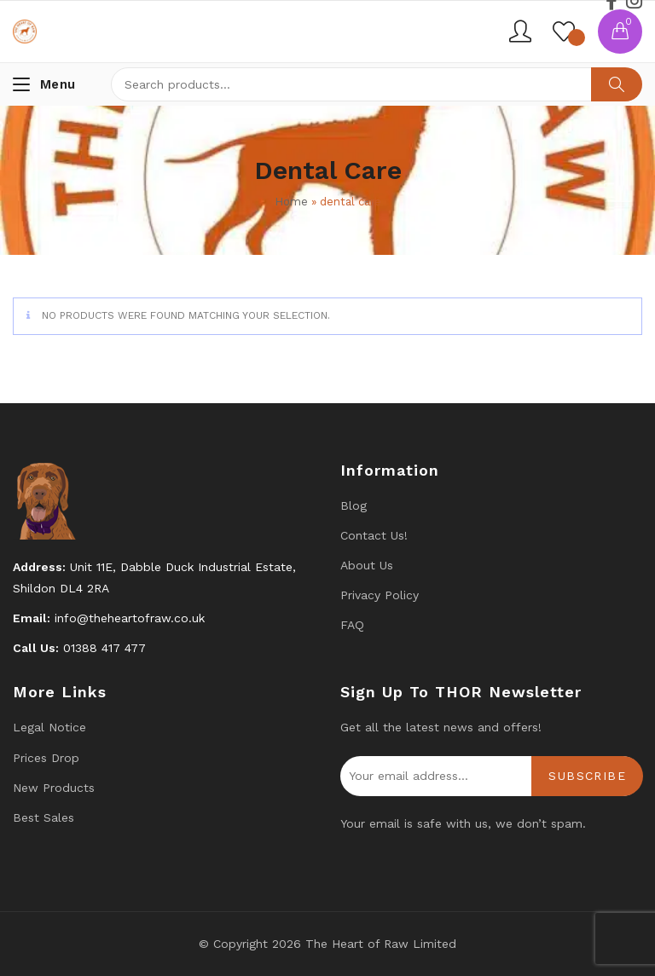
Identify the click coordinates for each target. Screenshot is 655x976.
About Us (366, 565)
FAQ (352, 625)
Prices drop (46, 758)
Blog (353, 505)
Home (291, 201)
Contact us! (374, 535)
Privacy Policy (379, 595)
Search (616, 84)
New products (54, 787)
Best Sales (43, 817)
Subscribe (587, 776)
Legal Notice (49, 727)
